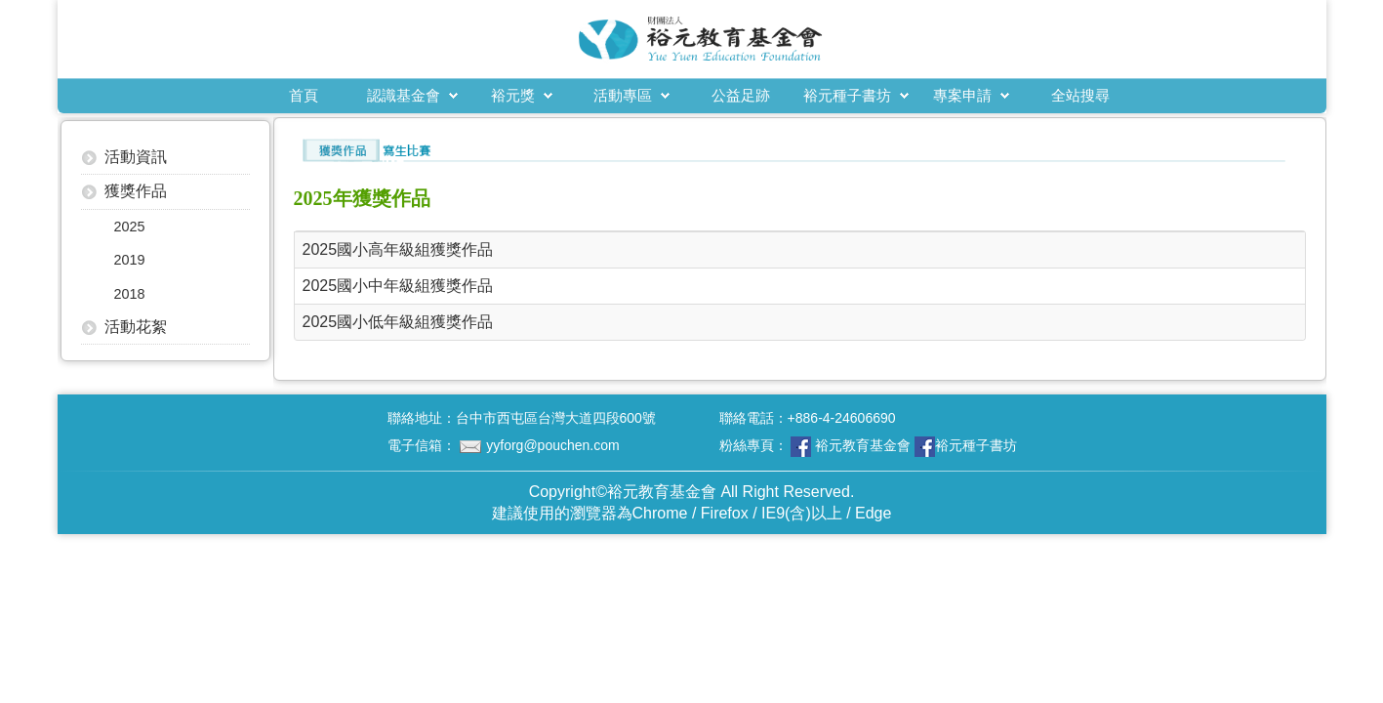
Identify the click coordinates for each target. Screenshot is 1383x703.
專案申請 (962, 95)
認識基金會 (403, 95)
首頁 (303, 95)
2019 (129, 260)
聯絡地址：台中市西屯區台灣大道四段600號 (521, 418)
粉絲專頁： (868, 446)
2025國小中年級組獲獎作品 (398, 285)
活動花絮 (135, 326)
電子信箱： (503, 445)
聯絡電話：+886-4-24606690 (807, 418)
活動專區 (622, 95)
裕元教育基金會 (863, 445)
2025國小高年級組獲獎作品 (398, 249)
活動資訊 (135, 156)
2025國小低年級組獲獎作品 (398, 321)
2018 (129, 294)
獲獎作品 (135, 191)
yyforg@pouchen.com (552, 445)
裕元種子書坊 (847, 95)
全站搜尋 (1080, 95)
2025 (129, 226)
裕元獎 (513, 95)
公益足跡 (741, 95)
